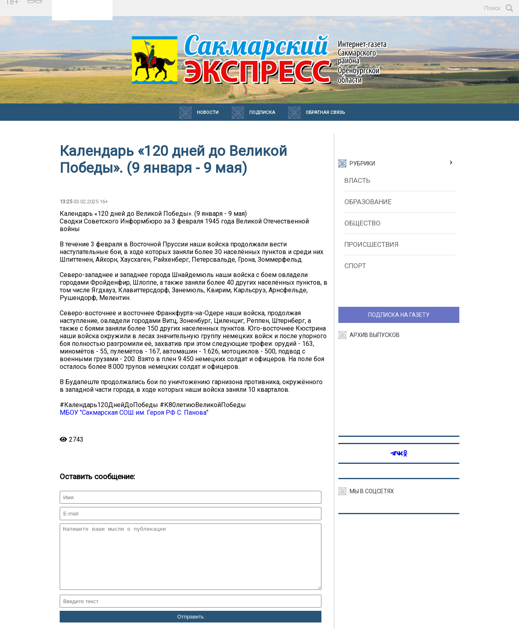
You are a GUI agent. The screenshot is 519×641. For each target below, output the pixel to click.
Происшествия (371, 244)
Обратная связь (325, 112)
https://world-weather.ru (82, 11)
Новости (208, 112)
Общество (362, 223)
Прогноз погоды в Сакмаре (82, 4)
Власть (357, 180)
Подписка (262, 112)
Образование (368, 202)
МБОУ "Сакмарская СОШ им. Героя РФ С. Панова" (134, 412)
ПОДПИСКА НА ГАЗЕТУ (398, 315)
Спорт (355, 266)
